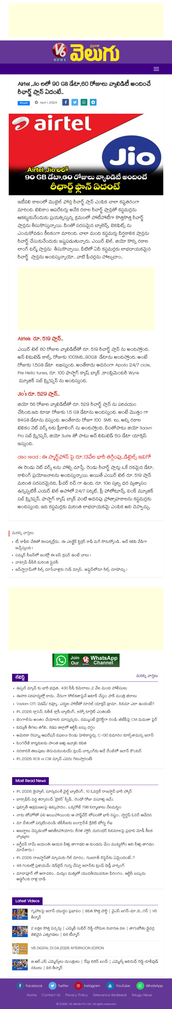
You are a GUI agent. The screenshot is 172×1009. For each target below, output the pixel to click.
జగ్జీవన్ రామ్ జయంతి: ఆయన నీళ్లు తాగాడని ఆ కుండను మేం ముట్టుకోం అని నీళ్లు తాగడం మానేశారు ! (85, 848)
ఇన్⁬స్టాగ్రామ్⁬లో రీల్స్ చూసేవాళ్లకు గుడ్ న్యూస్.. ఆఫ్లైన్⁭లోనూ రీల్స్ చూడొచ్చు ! (71, 570)
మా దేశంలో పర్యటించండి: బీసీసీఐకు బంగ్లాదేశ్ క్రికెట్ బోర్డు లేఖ (64, 823)
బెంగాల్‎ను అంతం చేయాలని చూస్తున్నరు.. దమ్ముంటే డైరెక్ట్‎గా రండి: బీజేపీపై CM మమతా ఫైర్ (87, 720)
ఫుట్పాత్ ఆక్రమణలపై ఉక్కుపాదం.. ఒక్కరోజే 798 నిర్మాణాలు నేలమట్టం (69, 808)
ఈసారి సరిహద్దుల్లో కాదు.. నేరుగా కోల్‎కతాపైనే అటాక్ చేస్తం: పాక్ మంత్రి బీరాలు (77, 696)
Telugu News (142, 995)
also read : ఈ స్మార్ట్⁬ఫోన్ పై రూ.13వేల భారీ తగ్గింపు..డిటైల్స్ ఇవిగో (84, 457)
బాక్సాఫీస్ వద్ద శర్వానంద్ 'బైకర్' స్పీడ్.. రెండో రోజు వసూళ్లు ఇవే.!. (65, 800)
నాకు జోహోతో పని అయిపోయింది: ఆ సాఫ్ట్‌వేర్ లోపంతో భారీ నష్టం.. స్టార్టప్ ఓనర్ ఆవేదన (84, 815)
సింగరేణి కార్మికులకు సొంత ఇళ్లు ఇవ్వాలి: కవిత (51, 744)
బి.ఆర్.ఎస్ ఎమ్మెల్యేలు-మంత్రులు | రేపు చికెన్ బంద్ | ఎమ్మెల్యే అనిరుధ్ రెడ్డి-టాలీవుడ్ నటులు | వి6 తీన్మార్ (94, 965)
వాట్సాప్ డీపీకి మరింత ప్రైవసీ (36, 563)
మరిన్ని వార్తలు (147, 676)
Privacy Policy (76, 995)
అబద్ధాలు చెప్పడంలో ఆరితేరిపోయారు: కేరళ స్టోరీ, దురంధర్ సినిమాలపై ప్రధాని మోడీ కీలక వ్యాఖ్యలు (85, 834)
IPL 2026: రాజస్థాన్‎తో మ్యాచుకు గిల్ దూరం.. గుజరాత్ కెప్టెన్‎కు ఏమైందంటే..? (76, 858)
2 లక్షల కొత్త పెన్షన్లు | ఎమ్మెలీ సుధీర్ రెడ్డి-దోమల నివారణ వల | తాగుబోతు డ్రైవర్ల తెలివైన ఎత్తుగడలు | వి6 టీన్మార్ (93, 932)
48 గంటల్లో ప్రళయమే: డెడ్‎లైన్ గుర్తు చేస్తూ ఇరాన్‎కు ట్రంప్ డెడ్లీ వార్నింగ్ (71, 866)
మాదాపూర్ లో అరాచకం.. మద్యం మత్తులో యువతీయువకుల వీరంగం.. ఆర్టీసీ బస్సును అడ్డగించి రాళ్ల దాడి (81, 877)
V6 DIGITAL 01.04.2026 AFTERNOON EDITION (67, 948)
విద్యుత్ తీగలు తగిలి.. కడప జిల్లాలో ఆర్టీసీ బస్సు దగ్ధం (56, 728)
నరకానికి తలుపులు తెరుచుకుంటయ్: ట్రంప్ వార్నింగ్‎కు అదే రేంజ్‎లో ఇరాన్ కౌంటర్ (79, 751)
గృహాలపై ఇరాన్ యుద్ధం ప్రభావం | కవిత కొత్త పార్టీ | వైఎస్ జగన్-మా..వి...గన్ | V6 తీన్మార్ (94, 914)
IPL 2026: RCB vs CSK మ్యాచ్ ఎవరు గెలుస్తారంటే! (54, 759)
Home (32, 995)
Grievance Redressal (110, 995)
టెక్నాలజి (24, 103)
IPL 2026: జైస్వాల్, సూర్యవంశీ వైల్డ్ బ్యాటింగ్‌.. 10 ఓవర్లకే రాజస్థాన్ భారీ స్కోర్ (75, 792)
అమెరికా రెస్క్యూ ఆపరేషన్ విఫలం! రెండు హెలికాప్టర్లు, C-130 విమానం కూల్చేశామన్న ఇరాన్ (85, 736)
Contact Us (51, 995)
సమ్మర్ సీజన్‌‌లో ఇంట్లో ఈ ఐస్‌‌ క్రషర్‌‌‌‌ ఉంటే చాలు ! (53, 555)
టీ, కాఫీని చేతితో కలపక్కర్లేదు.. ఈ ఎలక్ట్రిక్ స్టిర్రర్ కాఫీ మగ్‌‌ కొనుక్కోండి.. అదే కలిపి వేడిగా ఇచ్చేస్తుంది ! (81, 545)
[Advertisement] (86, 20)
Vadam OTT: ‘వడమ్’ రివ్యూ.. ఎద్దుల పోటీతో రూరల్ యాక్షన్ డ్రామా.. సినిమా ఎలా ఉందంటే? (85, 704)
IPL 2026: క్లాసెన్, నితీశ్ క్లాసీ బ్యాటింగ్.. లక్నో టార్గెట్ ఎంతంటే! (64, 712)
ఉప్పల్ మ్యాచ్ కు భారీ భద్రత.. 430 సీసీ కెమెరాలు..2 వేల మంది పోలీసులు (72, 688)
